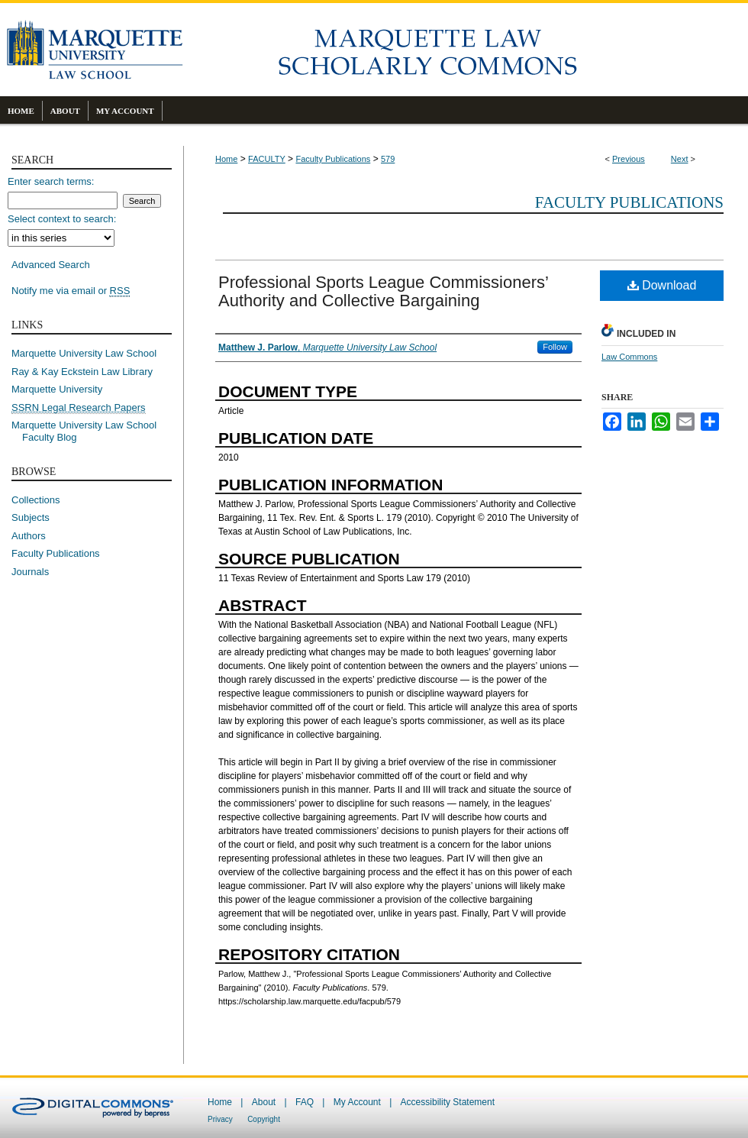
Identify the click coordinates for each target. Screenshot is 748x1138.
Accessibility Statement (448, 1102)
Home (226, 158)
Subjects (30, 517)
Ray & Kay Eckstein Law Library (82, 371)
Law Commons (629, 356)
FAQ (304, 1102)
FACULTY (266, 158)
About (264, 1102)
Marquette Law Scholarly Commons (465, 49)
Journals (30, 571)
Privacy (220, 1119)
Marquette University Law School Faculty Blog (89, 431)
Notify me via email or (70, 291)
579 (388, 158)
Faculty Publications (332, 158)
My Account (357, 1102)
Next (679, 158)
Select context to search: (62, 219)
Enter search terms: (51, 181)
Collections (35, 500)
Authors (28, 536)
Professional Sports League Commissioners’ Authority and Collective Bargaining (383, 291)
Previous (628, 158)
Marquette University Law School (83, 353)
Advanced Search (50, 264)
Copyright (263, 1119)
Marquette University (56, 389)
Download (662, 285)
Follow (555, 346)
